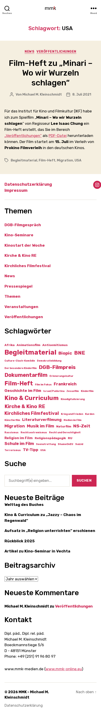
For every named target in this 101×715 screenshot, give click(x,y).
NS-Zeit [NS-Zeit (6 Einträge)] (81, 426)
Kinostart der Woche (24, 245)
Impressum (16, 190)
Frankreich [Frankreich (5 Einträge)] (65, 384)
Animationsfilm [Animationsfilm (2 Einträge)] (28, 345)
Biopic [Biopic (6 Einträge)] (65, 353)
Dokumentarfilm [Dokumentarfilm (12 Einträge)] (25, 375)
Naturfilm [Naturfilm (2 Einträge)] (63, 426)
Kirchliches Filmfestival (27, 266)
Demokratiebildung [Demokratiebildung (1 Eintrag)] (49, 360)
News (29, 52)
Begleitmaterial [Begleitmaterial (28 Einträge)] (30, 352)
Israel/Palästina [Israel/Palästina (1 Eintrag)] (53, 391)
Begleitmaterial (24, 160)
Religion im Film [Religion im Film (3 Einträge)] (18, 438)
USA (78, 160)
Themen (12, 296)
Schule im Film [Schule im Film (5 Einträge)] (19, 443)
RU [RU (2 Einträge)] (70, 438)
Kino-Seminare (18, 235)
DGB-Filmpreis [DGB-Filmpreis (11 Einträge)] (57, 367)
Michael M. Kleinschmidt (42, 94)
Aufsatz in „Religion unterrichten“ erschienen (49, 530)
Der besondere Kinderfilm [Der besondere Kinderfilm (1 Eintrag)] (20, 368)
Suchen (84, 480)
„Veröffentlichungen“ (23, 135)
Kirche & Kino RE (20, 255)
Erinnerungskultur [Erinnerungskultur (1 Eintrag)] (61, 376)
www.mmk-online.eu (63, 669)
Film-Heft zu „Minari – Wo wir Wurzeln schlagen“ (50, 72)
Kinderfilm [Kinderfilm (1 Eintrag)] (87, 391)
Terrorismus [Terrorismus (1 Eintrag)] (12, 450)
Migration (65, 160)
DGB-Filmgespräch (22, 225)
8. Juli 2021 (81, 94)
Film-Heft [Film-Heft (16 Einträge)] (18, 383)
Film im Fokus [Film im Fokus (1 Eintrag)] (43, 384)
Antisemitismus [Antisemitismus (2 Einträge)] (55, 345)
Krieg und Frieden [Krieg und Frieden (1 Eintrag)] (72, 414)
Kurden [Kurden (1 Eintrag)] (89, 414)
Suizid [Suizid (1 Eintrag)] (79, 444)
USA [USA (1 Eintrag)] (43, 450)
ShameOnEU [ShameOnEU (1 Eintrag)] (65, 444)
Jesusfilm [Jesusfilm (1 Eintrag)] (73, 391)
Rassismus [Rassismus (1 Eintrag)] (11, 432)
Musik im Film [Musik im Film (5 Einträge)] (40, 426)
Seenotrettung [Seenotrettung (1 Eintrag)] (46, 444)
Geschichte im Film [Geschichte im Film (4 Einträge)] (22, 390)
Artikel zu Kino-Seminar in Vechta (37, 551)
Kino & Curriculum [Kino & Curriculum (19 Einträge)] (31, 398)
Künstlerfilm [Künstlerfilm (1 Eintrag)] (12, 420)
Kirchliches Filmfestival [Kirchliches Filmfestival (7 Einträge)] (31, 413)
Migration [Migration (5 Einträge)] (14, 426)
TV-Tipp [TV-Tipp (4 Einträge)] (30, 449)
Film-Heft (47, 160)
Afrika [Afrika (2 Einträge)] (9, 345)
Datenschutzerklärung (28, 184)
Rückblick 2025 (19, 541)
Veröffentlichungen (56, 52)
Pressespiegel (18, 286)
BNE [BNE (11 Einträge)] (79, 353)
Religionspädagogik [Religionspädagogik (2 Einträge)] (50, 438)
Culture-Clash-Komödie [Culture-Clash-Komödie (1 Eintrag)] (19, 360)
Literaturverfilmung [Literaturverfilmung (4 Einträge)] (42, 419)
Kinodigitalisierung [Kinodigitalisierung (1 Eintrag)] (73, 399)
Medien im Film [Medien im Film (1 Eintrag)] (73, 420)
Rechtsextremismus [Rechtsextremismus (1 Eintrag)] (34, 432)
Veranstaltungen (21, 306)
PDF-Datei (58, 135)
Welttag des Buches (24, 504)
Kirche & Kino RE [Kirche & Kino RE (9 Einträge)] (24, 406)
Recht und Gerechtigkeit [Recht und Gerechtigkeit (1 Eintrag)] (65, 432)
